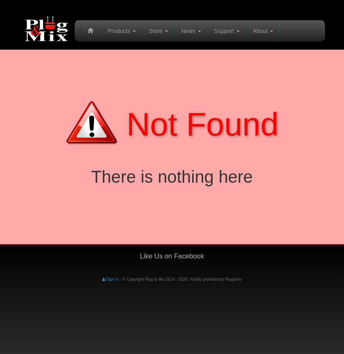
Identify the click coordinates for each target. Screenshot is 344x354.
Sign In (110, 279)
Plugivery (233, 279)
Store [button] (158, 31)
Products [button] (121, 31)
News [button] (191, 31)
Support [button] (227, 31)
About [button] (263, 31)
